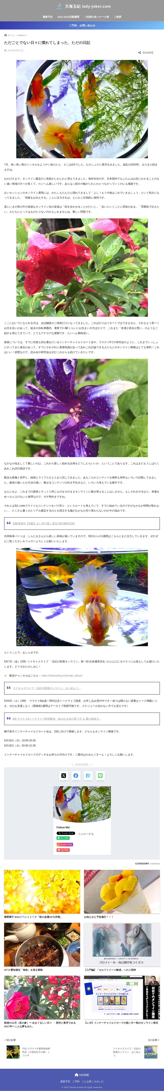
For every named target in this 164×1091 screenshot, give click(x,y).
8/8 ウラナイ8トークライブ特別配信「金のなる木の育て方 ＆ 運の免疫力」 (57, 718)
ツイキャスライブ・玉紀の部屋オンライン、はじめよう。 (47, 688)
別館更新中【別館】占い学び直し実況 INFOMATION (44, 523)
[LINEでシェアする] (100, 775)
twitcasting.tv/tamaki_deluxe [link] (62, 675)
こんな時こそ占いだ (93, 1081)
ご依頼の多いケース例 (96, 16)
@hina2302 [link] (112, 661)
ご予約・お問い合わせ (82, 25)
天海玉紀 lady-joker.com (82, 6)
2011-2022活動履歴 (68, 16)
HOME (82, 1075)
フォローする (86, 834)
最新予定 (48, 16)
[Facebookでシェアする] (75, 775)
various (155, 863)
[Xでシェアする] (63, 775)
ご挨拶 (117, 16)
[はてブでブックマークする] (88, 775)
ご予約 (76, 1081)
